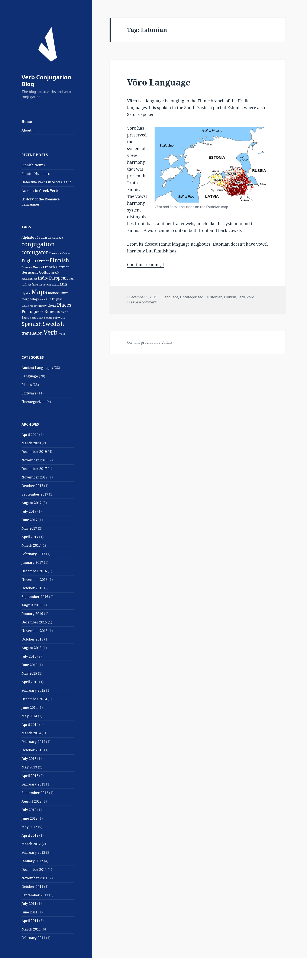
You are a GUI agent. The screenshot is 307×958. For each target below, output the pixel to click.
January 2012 (32, 861)
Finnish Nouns (33, 165)
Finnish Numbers (36, 173)
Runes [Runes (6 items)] (50, 311)
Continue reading (145, 264)
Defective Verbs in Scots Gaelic (46, 182)
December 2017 (34, 468)
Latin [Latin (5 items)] (62, 284)
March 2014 (31, 733)
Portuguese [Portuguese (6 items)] (32, 311)
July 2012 (29, 809)
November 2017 (35, 477)
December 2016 (34, 571)
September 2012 (35, 792)
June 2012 (30, 818)
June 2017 (30, 519)
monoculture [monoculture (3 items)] (58, 293)
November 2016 (35, 579)
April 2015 (30, 682)
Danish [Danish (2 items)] (54, 253)
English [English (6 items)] (29, 261)
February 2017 (33, 554)
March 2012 (31, 844)
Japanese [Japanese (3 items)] (39, 284)
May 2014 (29, 716)
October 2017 (32, 485)
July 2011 (29, 903)
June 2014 (30, 707)
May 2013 (29, 767)
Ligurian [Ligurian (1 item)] (26, 293)
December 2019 (34, 451)
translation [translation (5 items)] (32, 333)
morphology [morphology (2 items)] (30, 299)
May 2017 (29, 528)
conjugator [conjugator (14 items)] (35, 252)
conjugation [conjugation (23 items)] (38, 244)
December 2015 (34, 622)
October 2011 (32, 886)
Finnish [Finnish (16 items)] (59, 260)
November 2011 (35, 878)
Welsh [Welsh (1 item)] (61, 333)
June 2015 (30, 664)
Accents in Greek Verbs (40, 190)
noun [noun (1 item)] (42, 299)
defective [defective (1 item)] (65, 253)
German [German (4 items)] (63, 266)
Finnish (230, 297)
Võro (250, 297)
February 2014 (33, 741)
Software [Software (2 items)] (59, 317)
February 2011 (33, 937)
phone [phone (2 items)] (51, 305)
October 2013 (32, 750)
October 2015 (32, 639)
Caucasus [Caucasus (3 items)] (44, 237)
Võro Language (159, 82)
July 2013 (29, 758)
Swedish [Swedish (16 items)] (53, 323)
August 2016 (32, 605)
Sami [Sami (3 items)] (25, 317)
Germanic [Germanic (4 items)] (30, 272)
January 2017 (32, 562)
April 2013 (30, 775)
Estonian (215, 297)
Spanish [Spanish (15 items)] (32, 323)
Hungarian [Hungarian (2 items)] (29, 278)
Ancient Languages (37, 367)
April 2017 (30, 537)
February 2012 (33, 852)
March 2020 (31, 443)
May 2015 (29, 673)
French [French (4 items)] (49, 266)
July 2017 (29, 511)
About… (28, 130)
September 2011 (35, 895)
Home (27, 121)
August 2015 (32, 647)
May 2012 (29, 827)
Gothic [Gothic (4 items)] (44, 272)
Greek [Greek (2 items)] (55, 272)
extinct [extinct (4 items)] (43, 260)
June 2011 (30, 912)
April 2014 (30, 724)
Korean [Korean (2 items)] (51, 284)
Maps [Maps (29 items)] (39, 291)
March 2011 (31, 929)
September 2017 (35, 494)
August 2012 (32, 801)
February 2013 (33, 784)
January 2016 (32, 613)
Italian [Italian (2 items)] (26, 284)
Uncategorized (34, 401)
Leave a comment (142, 302)
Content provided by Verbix (149, 342)
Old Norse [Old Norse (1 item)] (27, 305)
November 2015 (35, 630)
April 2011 (30, 920)
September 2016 (35, 596)
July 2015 (29, 656)
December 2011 (34, 869)
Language (30, 376)
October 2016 (32, 588)
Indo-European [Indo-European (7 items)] (53, 278)
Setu (241, 297)
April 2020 (30, 434)
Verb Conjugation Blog (46, 80)
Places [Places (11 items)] (64, 304)
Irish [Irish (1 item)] (71, 278)
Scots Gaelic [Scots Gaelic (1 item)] (36, 317)
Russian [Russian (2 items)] (62, 312)
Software (29, 393)
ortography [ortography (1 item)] (40, 305)
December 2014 (34, 699)
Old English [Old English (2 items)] (54, 299)
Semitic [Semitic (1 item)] (48, 317)
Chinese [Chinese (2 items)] (57, 237)
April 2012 (30, 835)
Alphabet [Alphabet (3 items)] (29, 237)
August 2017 (32, 502)
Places (27, 384)
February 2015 (33, 690)
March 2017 (31, 545)
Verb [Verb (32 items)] (50, 332)
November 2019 (35, 460)
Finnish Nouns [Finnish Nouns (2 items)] (32, 267)
